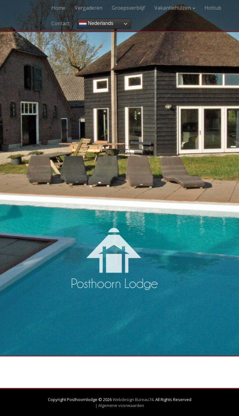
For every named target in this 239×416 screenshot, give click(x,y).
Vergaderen (88, 7)
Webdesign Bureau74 (133, 399)
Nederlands (96, 23)
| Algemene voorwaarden (119, 405)
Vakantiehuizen (174, 7)
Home (58, 7)
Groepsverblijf (128, 7)
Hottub (212, 7)
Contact (60, 23)
